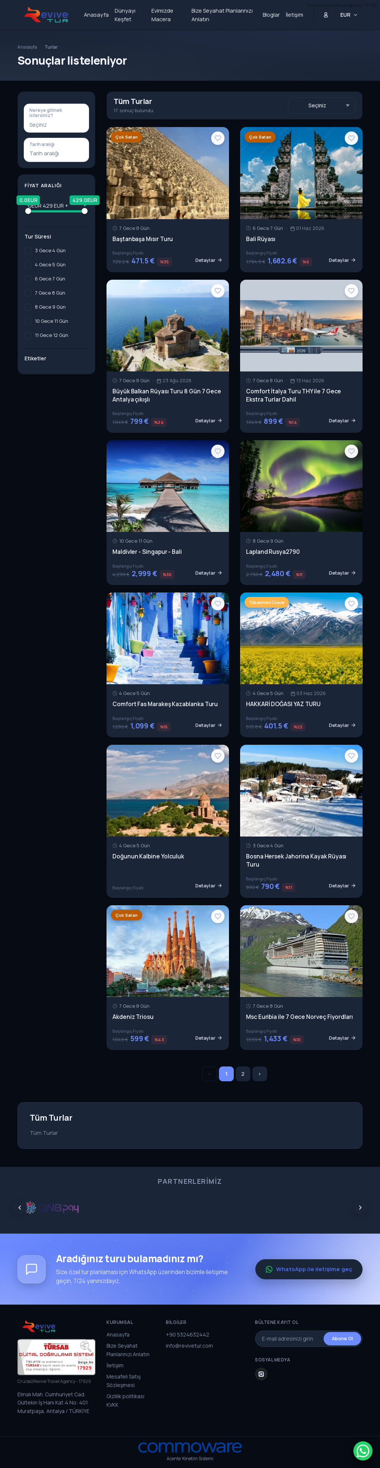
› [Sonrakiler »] (259, 1073)
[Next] (360, 1207)
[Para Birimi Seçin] (349, 15)
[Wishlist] (218, 138)
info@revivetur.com (189, 1345)
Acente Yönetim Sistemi (190, 1458)
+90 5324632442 (187, 1334)
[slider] (28, 211)
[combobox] (56, 125)
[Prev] (19, 1207)
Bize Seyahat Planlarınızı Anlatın (222, 15)
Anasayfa (96, 14)
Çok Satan (126, 137)
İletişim (294, 14)
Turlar (51, 47)
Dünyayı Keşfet (125, 15)
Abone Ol (342, 1338)
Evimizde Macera (162, 15)
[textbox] (56, 125)
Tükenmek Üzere (266, 602)
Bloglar (271, 14)
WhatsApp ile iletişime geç (309, 1269)
